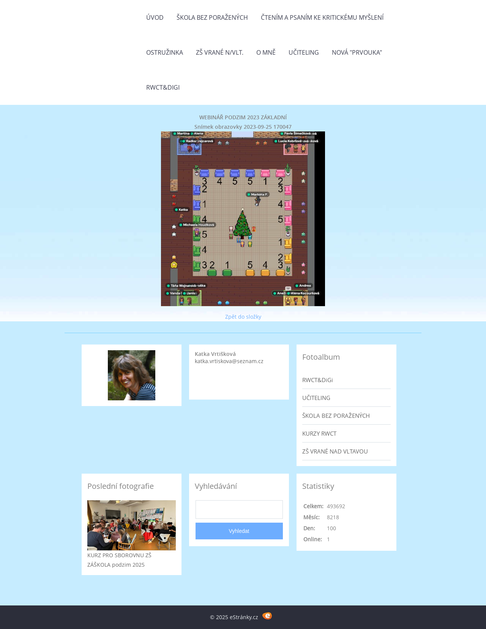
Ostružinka (164, 52)
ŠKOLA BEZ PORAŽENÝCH (336, 415)
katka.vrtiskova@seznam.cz (229, 361)
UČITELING (316, 397)
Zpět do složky (243, 316)
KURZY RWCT (319, 433)
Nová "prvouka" (357, 52)
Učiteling (304, 52)
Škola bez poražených (212, 17)
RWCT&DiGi (163, 87)
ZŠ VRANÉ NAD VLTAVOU (335, 451)
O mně (266, 52)
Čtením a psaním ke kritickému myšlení (322, 17)
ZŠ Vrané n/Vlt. (219, 52)
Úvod (155, 17)
